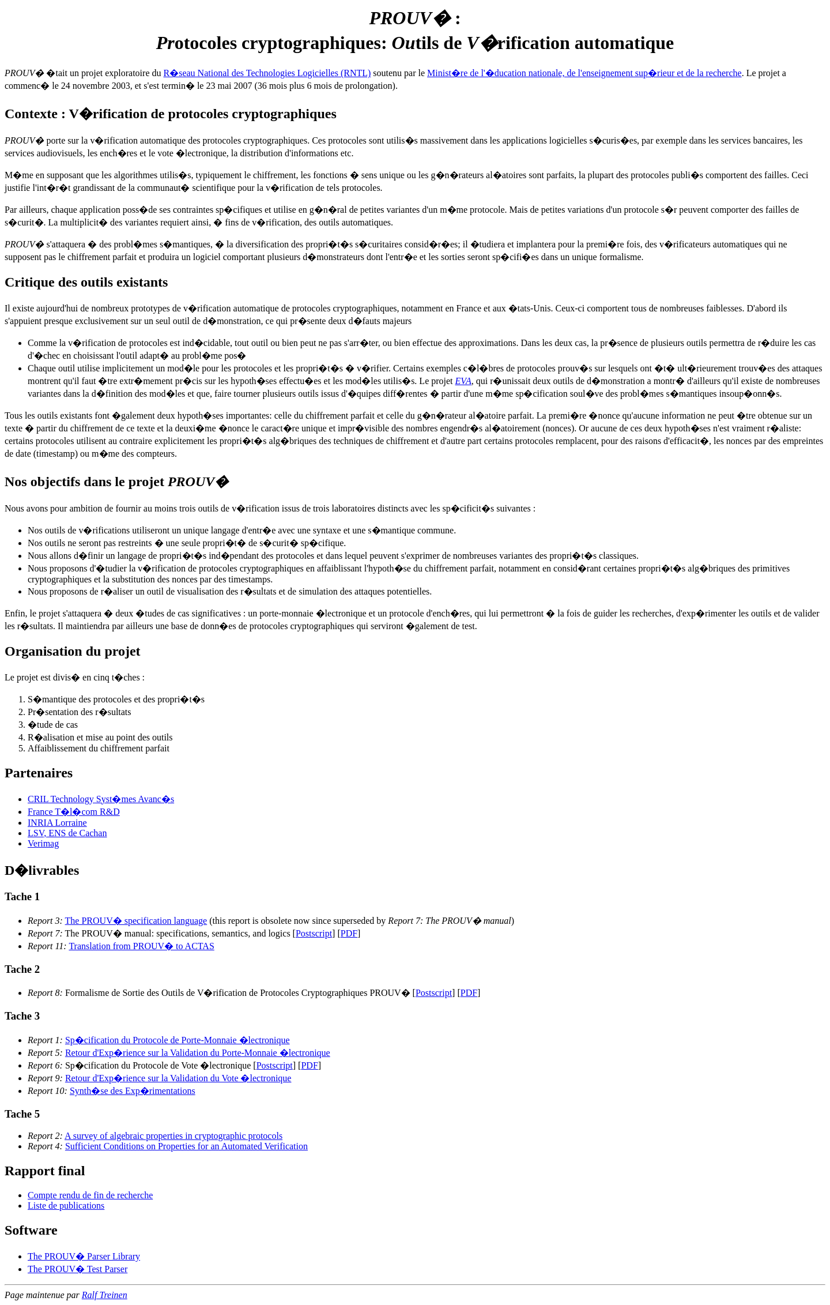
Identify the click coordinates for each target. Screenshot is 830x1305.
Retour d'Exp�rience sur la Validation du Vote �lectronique (178, 1078)
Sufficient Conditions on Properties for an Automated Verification (186, 1146)
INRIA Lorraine (57, 823)
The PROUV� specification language (136, 921)
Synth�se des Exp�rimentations (132, 1091)
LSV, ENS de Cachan (67, 833)
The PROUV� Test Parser (77, 1269)
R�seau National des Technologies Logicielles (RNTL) (267, 73)
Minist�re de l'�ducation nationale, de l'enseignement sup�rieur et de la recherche (584, 73)
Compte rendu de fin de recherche (90, 1195)
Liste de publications (66, 1205)
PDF (349, 933)
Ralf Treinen (104, 1295)
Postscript (314, 933)
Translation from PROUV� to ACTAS (141, 946)
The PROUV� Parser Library (84, 1256)
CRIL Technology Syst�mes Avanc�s (101, 799)
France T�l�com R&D (74, 812)
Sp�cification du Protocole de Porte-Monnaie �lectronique (177, 1040)
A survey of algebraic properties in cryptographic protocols (173, 1136)
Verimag (43, 843)
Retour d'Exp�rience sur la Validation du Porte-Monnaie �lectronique (197, 1053)
